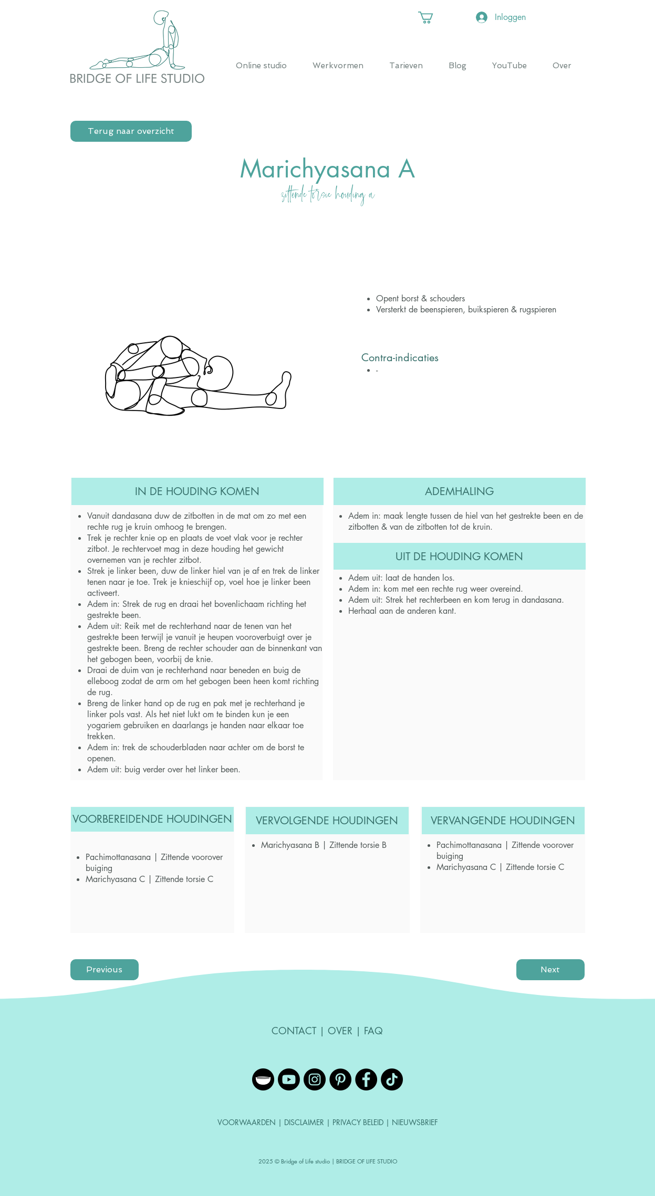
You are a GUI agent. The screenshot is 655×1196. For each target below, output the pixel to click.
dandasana (132, 515)
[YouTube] (289, 1079)
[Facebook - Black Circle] (366, 1079)
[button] (433, 18)
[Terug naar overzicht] (131, 131)
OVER (340, 1030)
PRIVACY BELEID (357, 1122)
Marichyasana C (115, 879)
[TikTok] (392, 1079)
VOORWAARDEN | (250, 1122)
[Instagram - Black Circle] (315, 1079)
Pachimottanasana (118, 857)
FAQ (373, 1030)
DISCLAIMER (305, 1122)
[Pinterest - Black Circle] (340, 1079)
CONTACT (294, 1030)
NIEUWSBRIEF (415, 1122)
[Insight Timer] (263, 1079)
